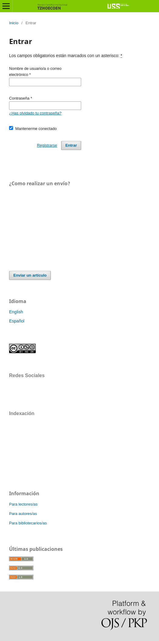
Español (17, 321)
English (16, 311)
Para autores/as (23, 513)
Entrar (71, 145)
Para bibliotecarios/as (28, 523)
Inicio (13, 23)
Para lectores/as (23, 504)
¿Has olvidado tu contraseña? (35, 113)
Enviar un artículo (30, 275)
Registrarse (47, 145)
